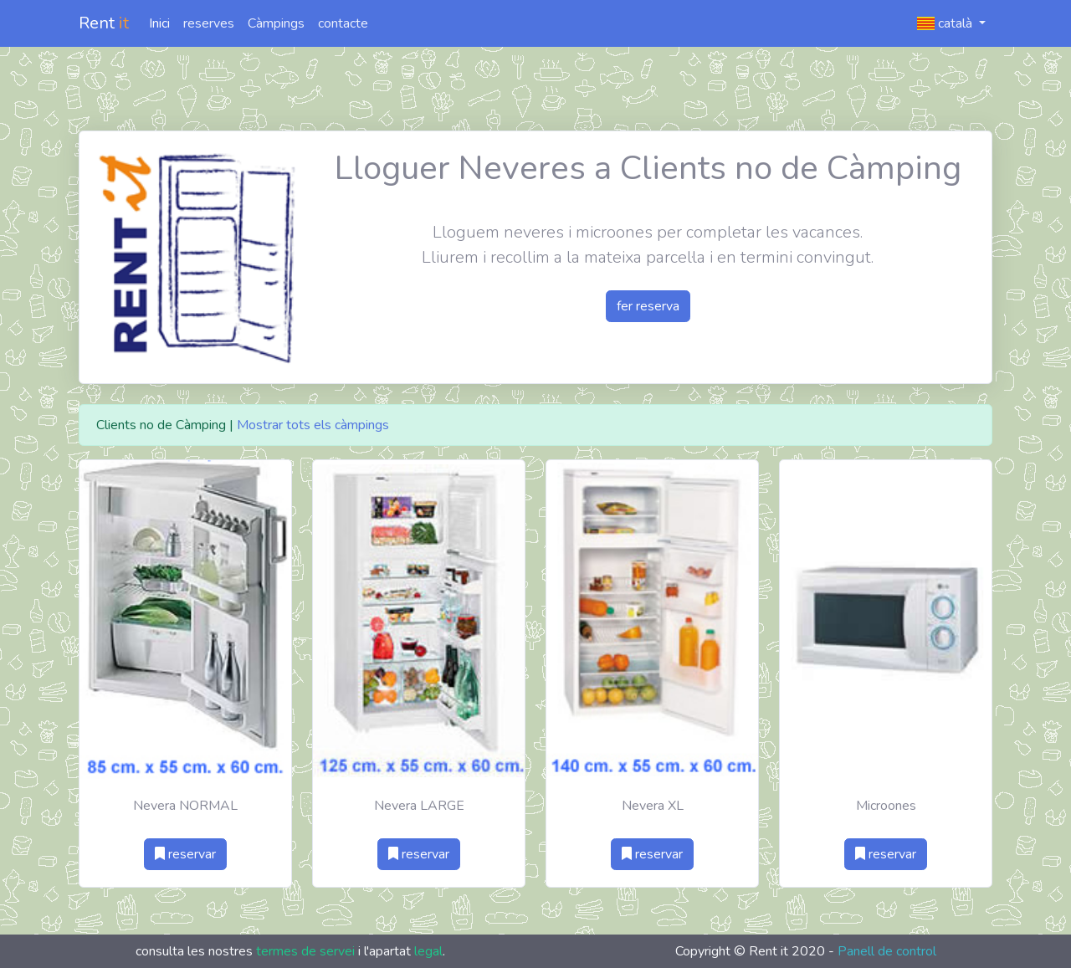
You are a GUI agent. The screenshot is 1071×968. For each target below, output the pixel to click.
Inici (159, 23)
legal (428, 951)
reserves (208, 23)
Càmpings (276, 23)
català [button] (946, 23)
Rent (104, 23)
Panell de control (887, 951)
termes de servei (305, 951)
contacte (343, 23)
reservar (185, 854)
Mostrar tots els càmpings (313, 425)
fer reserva (648, 306)
